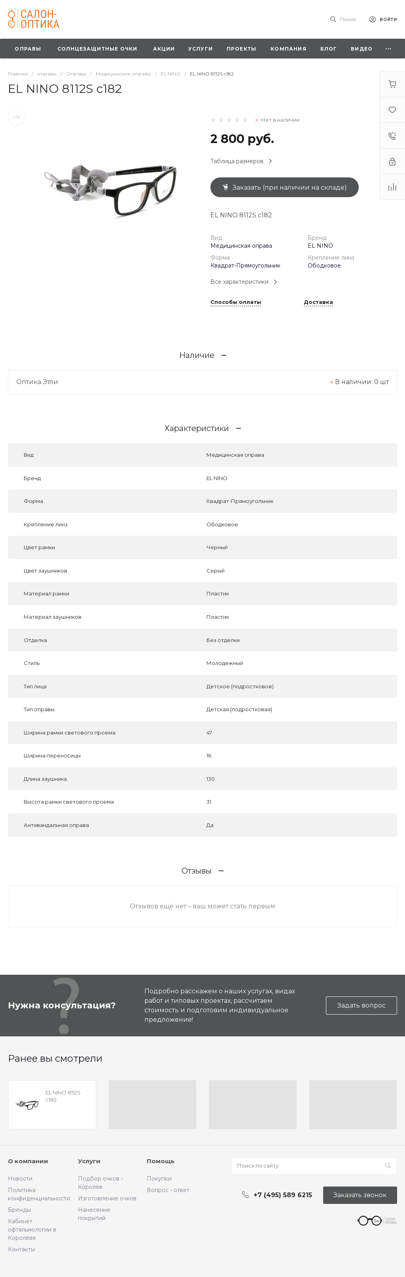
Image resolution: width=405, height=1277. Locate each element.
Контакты (21, 1249)
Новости (20, 1178)
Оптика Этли (37, 382)
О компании (28, 1161)
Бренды (19, 1209)
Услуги (89, 1161)
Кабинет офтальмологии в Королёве (32, 1229)
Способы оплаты (235, 302)
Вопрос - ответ (168, 1190)
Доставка (318, 302)
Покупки (159, 1178)
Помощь (160, 1161)
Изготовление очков (107, 1198)
